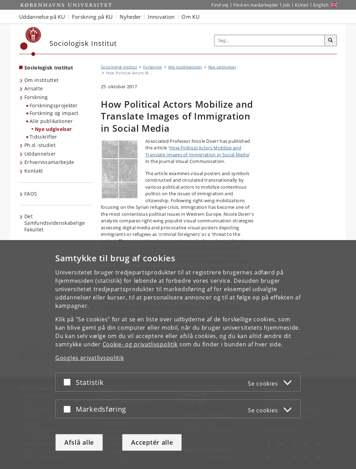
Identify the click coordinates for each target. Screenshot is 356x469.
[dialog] (178, 354)
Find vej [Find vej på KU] (219, 5)
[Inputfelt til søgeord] (269, 40)
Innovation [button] (161, 16)
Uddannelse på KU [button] (42, 16)
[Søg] (330, 41)
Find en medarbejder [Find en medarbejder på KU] (255, 5)
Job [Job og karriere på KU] (286, 5)
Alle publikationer (51, 121)
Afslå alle (79, 442)
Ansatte (33, 88)
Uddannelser (40, 153)
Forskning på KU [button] (92, 16)
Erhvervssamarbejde (49, 162)
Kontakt (33, 170)
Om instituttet (41, 80)
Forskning (36, 97)
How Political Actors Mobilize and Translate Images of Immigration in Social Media (197, 151)
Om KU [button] (190, 16)
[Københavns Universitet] (30, 41)
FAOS (30, 193)
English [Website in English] (321, 5)
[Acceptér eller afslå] (69, 382)
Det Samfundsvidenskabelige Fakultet (54, 222)
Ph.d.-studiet (40, 145)
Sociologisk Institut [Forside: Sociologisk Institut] (48, 67)
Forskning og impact (54, 113)
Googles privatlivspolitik (89, 358)
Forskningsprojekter (54, 105)
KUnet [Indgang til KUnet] (301, 5)
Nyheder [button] (130, 16)
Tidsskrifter (43, 136)
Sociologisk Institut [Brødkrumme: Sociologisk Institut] (119, 66)
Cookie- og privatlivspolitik (140, 344)
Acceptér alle (152, 442)
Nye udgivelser (53, 129)
